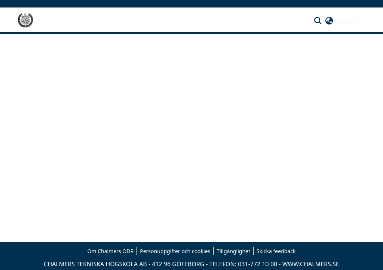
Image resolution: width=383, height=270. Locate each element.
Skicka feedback (276, 251)
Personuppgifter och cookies (175, 251)
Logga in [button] (349, 20)
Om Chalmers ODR (111, 251)
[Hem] (25, 20)
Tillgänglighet (233, 251)
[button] (318, 20)
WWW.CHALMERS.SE (310, 264)
